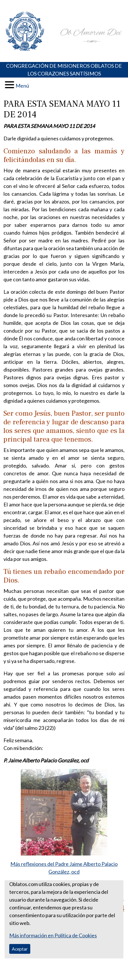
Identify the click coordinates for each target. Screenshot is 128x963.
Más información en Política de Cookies (53, 935)
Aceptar (20, 948)
